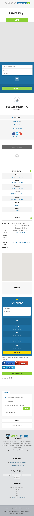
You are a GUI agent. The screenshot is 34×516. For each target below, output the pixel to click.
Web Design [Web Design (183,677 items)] (18, 475)
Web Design (17, 124)
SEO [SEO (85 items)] (13, 475)
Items (18, 121)
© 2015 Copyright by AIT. (9, 511)
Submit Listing (18, 508)
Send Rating (17, 353)
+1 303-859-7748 (20, 233)
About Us (26, 508)
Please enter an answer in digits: (14, 405)
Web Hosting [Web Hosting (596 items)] (16, 477)
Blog (11, 508)
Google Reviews (17, 373)
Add (29, 3)
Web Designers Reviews (18, 465)
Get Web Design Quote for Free (17, 462)
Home (14, 121)
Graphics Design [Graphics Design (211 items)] (6, 475)
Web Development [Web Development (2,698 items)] (26, 475)
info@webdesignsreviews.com (18, 497)
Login (6, 393)
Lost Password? (10, 413)
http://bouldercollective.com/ (21, 242)
